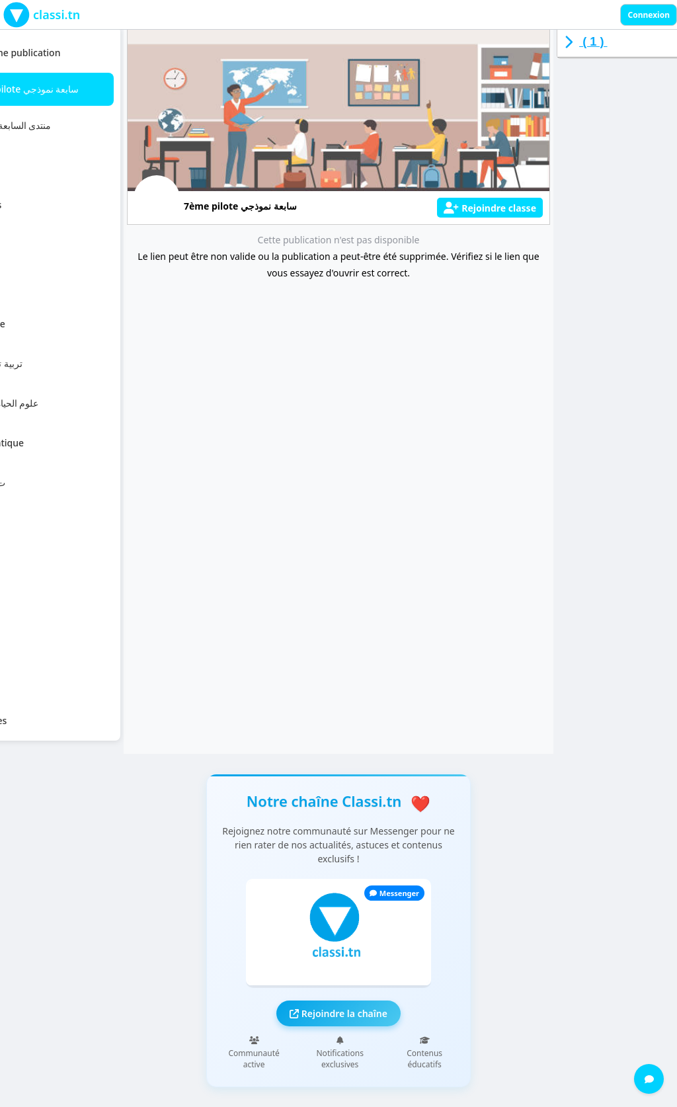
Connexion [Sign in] (648, 14)
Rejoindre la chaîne (338, 1013)
